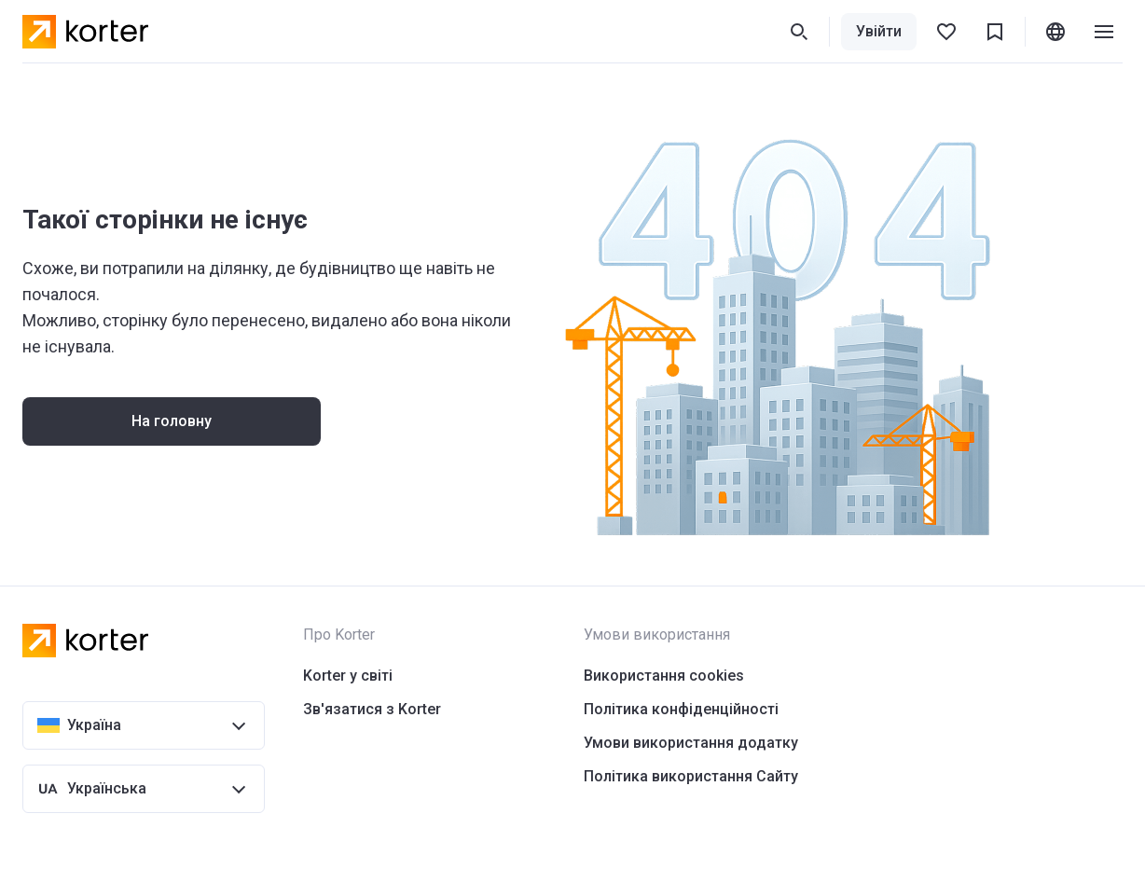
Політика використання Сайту (691, 776)
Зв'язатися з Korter (372, 709)
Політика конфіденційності (681, 709)
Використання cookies (664, 675)
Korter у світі (348, 675)
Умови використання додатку (691, 743)
